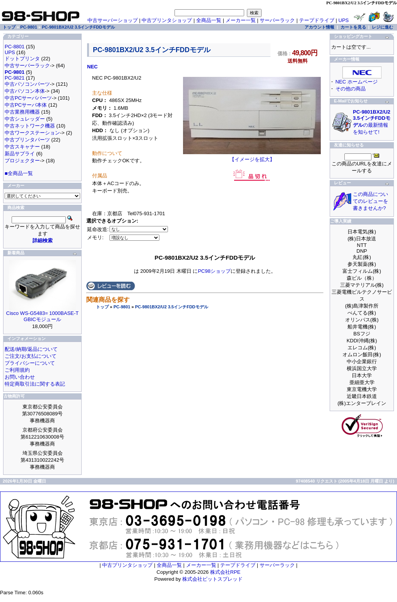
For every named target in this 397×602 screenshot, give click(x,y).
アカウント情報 (319, 27)
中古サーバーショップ (112, 20)
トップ (102, 306)
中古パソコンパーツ (27, 84)
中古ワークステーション (32, 133)
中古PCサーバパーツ (28, 98)
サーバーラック (277, 20)
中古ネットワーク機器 (30, 126)
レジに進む (382, 27)
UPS (344, 20)
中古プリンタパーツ (27, 140)
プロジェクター (22, 160)
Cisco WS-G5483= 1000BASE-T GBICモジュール (42, 316)
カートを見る (353, 27)
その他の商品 (350, 89)
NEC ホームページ (356, 82)
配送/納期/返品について (31, 349)
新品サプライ (20, 153)
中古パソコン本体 (25, 91)
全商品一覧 (208, 20)
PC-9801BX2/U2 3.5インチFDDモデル (171, 306)
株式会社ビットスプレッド (212, 579)
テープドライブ (316, 20)
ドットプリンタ (22, 58)
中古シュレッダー (25, 119)
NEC (92, 67)
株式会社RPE (225, 572)
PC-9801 (121, 306)
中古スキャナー (22, 147)
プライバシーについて (30, 363)
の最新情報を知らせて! (371, 122)
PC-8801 (14, 46)
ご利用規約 (17, 370)
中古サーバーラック (27, 65)
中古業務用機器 (22, 112)
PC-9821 (14, 78)
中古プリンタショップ (167, 20)
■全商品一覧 (19, 173)
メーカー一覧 (241, 20)
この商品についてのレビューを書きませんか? (370, 201)
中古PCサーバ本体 (26, 105)
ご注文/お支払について (30, 356)
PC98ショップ (214, 271)
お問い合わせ (20, 377)
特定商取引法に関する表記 (35, 384)
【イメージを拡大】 (252, 156)
